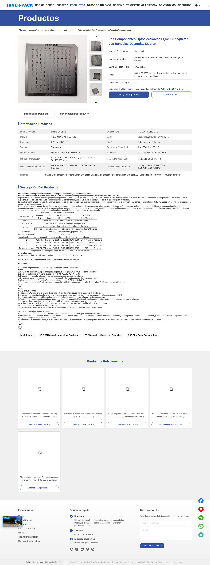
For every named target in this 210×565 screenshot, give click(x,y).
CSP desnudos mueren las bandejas (103, 335)
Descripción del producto (74, 113)
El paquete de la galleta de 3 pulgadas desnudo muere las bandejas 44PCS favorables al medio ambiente (39, 478)
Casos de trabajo (26, 529)
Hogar (39, 5)
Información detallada (36, 113)
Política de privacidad (34, 562)
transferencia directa (141, 5)
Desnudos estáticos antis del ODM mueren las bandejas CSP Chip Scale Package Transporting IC (170, 415)
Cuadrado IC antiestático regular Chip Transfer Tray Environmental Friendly (83, 415)
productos (77, 5)
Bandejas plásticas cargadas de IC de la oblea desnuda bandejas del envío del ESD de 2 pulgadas (127, 415)
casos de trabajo (99, 5)
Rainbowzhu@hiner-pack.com (86, 543)
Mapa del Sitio (51, 562)
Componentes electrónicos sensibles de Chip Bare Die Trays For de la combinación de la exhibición (39, 415)
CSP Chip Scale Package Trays (143, 335)
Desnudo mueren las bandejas (49, 30)
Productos (32, 30)
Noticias (22, 533)
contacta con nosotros (175, 5)
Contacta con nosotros (29, 541)
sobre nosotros (57, 5)
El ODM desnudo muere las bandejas (59, 335)
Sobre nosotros (25, 520)
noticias (118, 5)
